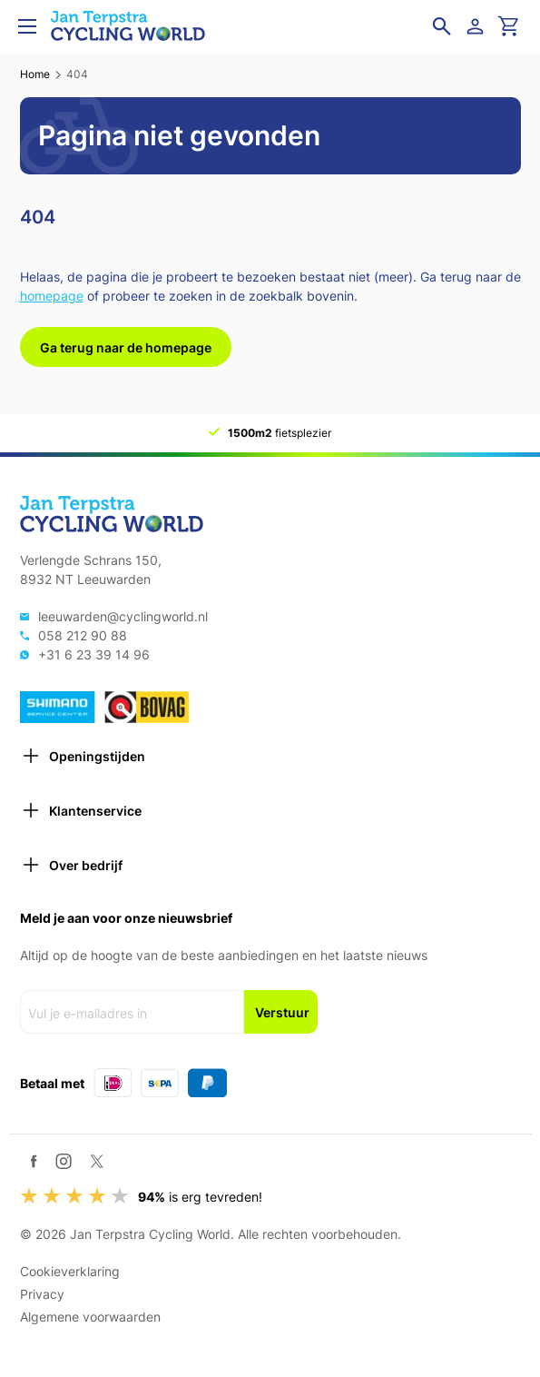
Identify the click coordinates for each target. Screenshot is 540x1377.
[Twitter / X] (96, 1161)
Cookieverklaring (70, 1271)
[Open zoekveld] (441, 26)
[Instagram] (63, 1161)
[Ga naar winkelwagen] (509, 26)
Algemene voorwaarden (90, 1316)
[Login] (478, 26)
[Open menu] (27, 26)
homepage (51, 295)
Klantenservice (81, 810)
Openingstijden (82, 756)
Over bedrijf (71, 865)
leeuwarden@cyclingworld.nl (123, 616)
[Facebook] (34, 1161)
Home (35, 74)
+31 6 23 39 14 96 (94, 654)
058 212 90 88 (82, 635)
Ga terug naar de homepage (125, 347)
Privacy (42, 1294)
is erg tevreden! (200, 1196)
